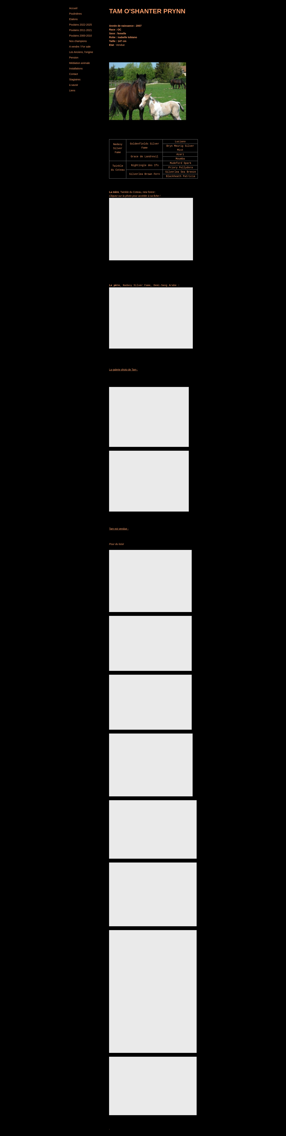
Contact (73, 74)
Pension (73, 57)
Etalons (73, 19)
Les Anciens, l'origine (81, 52)
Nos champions (78, 41)
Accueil (73, 8)
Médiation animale (79, 63)
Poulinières (75, 13)
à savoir (73, 84)
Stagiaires (74, 79)
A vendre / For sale (80, 46)
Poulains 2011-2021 (80, 30)
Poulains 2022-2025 (80, 24)
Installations (76, 68)
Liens (72, 90)
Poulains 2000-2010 (80, 35)
